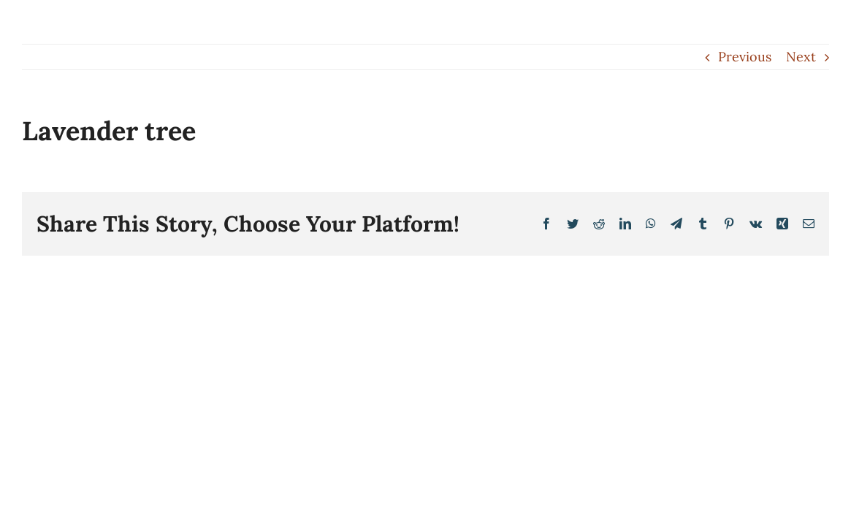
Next (801, 56)
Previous (744, 56)
